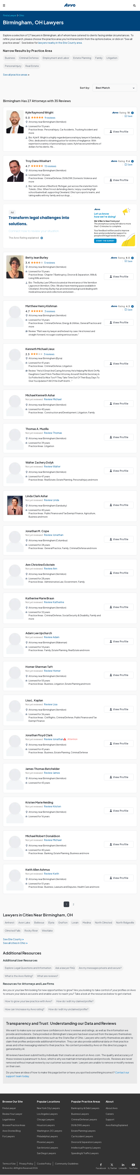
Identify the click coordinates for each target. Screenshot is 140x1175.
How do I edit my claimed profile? (76, 1001)
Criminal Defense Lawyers (84, 1119)
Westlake (70, 927)
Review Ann (50, 566)
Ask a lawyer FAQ (66, 964)
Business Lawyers (80, 1114)
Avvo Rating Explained (117, 1125)
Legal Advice (9, 1119)
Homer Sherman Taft (39, 663)
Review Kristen (52, 803)
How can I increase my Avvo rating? (25, 1009)
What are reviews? (47, 972)
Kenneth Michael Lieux (40, 347)
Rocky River (54, 927)
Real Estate (32, 66)
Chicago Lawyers (46, 1119)
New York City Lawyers (48, 1108)
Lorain (75, 919)
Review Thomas (53, 430)
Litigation (113, 57)
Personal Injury (13, 66)
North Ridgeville (14, 927)
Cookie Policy (44, 1164)
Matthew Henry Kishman (41, 304)
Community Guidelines (66, 1164)
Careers (110, 1114)
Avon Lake (25, 919)
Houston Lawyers (46, 1125)
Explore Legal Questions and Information (28, 964)
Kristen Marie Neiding (39, 799)
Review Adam (52, 634)
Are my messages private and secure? (101, 964)
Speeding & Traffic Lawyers (85, 1153)
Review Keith (51, 870)
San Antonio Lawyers (47, 1148)
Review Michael (53, 397)
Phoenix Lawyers (45, 1142)
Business (10, 57)
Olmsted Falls (35, 927)
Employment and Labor (56, 57)
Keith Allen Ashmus (38, 866)
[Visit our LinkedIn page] (124, 1166)
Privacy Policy (26, 1164)
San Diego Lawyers (46, 1153)
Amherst (10, 919)
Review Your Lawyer (12, 1114)
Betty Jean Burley (37, 256)
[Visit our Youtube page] (133, 1166)
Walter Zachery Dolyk (39, 460)
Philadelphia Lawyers (47, 1136)
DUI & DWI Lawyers (80, 1125)
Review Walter (52, 464)
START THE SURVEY (104, 240)
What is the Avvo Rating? (19, 972)
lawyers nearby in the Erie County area (69, 42)
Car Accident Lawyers (82, 1136)
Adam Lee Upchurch (38, 630)
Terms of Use (8, 1164)
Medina (87, 919)
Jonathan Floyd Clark (39, 732)
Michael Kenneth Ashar (40, 393)
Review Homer (52, 667)
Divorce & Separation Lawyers (86, 1142)
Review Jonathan (53, 532)
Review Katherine (54, 599)
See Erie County (12, 935)
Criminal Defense (29, 57)
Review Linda (51, 498)
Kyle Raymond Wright (39, 112)
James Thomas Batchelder (42, 765)
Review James (52, 769)
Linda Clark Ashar (36, 494)
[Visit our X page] (113, 1166)
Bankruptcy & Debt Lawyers (85, 1108)
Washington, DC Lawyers (49, 1131)
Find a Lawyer (9, 1108)
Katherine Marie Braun (40, 595)
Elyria (52, 919)
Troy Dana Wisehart (38, 160)
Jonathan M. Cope (37, 528)
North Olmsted (104, 919)
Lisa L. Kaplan (34, 697)
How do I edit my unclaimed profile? (69, 1009)
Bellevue (39, 919)
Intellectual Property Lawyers (86, 1148)
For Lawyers (8, 1136)
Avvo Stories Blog (11, 1131)
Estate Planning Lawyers (83, 1131)
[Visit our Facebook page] (102, 1166)
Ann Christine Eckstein (40, 562)
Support (110, 1119)
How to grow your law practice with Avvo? (29, 1001)
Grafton (63, 919)
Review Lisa (50, 701)
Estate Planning (83, 57)
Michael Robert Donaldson (43, 832)
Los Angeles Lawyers (47, 1114)
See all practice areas (15, 74)
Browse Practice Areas (13, 1125)
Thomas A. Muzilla (37, 427)
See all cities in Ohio (14, 939)
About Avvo (111, 1108)
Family (100, 57)
